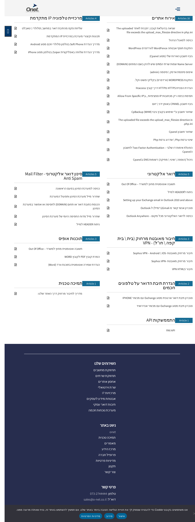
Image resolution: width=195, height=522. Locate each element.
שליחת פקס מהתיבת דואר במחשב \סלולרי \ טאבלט (47, 28)
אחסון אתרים (102, 382)
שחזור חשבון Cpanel (176, 132)
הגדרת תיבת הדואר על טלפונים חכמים (142, 285)
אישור (117, 516)
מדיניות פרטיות (101, 461)
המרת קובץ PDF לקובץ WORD (77, 257)
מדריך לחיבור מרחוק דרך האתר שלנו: (55, 293)
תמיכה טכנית (66, 283)
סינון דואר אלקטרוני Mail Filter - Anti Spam (49, 176)
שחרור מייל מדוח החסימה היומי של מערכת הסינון (66, 216)
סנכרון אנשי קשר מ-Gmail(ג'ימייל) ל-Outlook (162, 208)
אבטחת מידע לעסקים (96, 399)
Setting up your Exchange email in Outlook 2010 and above (153, 200)
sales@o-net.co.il (90, 499)
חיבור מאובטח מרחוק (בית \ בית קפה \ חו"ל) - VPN (142, 240)
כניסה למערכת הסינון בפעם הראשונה (73, 188)
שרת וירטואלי (102, 387)
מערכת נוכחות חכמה (97, 410)
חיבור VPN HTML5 (178, 269)
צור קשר (105, 472)
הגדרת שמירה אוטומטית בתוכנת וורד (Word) (69, 264)
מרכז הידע (104, 449)
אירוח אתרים (159, 18)
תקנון (107, 466)
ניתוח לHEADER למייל (175, 192)
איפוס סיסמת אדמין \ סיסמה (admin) (166, 72)
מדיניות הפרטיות (86, 516)
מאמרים (105, 443)
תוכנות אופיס (66, 238)
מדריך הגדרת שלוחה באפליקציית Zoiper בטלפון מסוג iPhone (59, 52)
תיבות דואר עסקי (100, 404)
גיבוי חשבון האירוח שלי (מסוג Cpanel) (166, 56)
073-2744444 (93, 494)
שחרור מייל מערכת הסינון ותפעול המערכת (70, 196)
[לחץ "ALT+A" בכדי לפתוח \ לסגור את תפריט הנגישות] (3, 31)
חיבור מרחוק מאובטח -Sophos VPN (167, 261)
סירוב (105, 516)
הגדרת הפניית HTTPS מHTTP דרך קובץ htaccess (159, 88)
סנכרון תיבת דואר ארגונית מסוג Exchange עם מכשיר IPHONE (153, 298)
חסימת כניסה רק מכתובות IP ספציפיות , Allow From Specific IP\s (150, 96)
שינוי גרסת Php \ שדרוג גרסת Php (168, 139)
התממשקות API (156, 320)
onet (108, 432)
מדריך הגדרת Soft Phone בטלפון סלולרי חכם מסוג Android (60, 44)
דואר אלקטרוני (157, 174)
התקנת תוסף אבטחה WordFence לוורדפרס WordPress (156, 48)
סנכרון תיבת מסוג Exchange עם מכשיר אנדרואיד (160, 306)
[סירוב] (190, 513)
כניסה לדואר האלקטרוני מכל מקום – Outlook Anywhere (155, 216)
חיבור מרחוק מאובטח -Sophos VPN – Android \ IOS (158, 253)
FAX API (166, 330)
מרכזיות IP (104, 393)
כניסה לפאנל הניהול (176, 40)
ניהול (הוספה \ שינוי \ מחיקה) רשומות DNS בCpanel (158, 159)
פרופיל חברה (102, 455)
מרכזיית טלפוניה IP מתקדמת (51, 18)
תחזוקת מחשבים (100, 370)
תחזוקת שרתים (101, 376)
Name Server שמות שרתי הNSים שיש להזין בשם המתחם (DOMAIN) (150, 64)
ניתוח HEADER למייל (83, 224)
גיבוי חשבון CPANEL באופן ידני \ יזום (168, 104)
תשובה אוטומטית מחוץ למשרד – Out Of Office (144, 184)
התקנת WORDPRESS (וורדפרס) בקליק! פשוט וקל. (159, 80)
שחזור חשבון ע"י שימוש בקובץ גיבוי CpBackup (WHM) (157, 112)
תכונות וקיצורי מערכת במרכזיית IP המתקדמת (68, 36)
